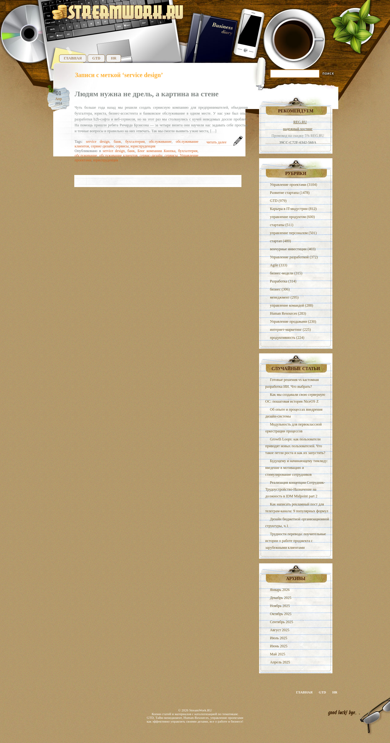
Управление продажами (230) (293, 321)
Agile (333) (278, 265)
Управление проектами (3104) (293, 184)
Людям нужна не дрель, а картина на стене (147, 94)
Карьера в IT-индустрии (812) (293, 209)
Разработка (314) (283, 281)
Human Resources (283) (288, 313)
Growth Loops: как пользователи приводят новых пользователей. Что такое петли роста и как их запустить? (295, 446)
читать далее (216, 142)
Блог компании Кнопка (156, 151)
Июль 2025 (278, 638)
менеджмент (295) (284, 297)
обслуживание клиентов (118, 155)
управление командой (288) (291, 305)
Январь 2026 (280, 590)
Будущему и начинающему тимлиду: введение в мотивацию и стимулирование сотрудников (296, 468)
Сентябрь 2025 (281, 622)
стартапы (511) (281, 225)
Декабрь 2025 (280, 598)
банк (117, 141)
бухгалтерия (135, 141)
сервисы (121, 146)
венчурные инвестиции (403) (293, 249)
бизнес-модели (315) (286, 273)
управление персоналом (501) (293, 233)
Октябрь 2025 (281, 614)
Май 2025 (277, 654)
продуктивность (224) (287, 337)
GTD (96, 58)
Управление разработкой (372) (294, 257)
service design (98, 141)
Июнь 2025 (279, 646)
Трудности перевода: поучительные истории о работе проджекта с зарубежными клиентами (295, 541)
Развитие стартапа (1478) (290, 192)
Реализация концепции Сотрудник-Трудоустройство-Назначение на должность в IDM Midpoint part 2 (295, 489)
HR (113, 58)
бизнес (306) (280, 289)
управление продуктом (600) (292, 217)
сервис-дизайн (102, 146)
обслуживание (160, 141)
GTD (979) (278, 201)
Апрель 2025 (280, 662)
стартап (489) (280, 241)
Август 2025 (279, 630)
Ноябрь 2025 (280, 606)
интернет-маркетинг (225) (290, 329)
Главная (73, 58)
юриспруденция (143, 146)
